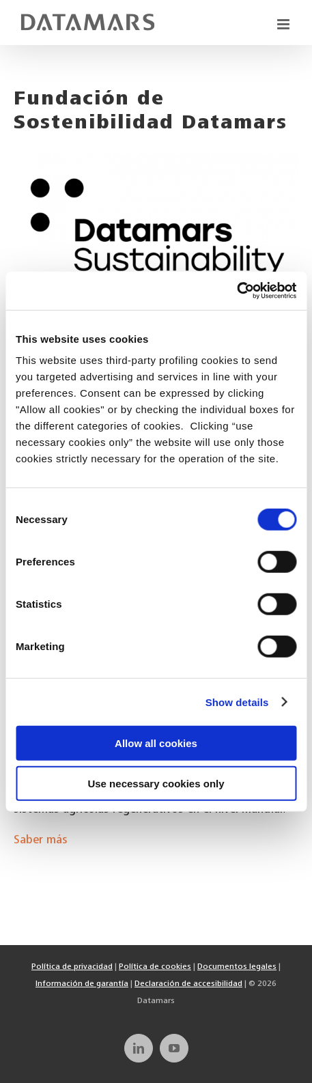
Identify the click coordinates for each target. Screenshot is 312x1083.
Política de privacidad (72, 967)
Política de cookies (155, 967)
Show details (237, 701)
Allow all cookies (156, 743)
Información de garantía (82, 984)
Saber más (41, 841)
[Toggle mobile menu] (284, 24)
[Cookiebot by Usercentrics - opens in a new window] (236, 291)
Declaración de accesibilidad (188, 984)
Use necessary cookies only (155, 783)
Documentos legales (236, 967)
